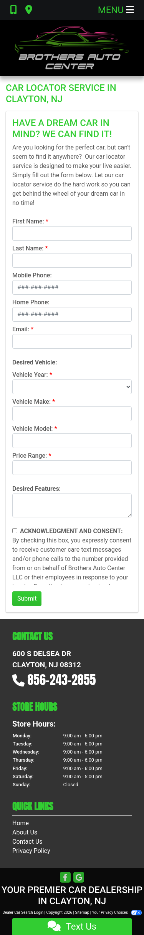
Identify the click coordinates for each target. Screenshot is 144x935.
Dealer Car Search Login (22, 912)
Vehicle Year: (30, 374)
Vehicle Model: (32, 428)
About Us (24, 832)
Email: (20, 329)
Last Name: (28, 248)
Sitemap (82, 912)
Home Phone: (31, 302)
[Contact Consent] (14, 530)
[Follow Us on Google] (78, 878)
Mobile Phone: (32, 275)
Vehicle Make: (31, 401)
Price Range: (29, 455)
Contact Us (27, 841)
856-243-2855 (62, 679)
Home (20, 823)
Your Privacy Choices (117, 912)
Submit (26, 598)
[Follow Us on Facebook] (65, 878)
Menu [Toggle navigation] (116, 10)
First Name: (28, 221)
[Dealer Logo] (72, 48)
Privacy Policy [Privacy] (31, 850)
